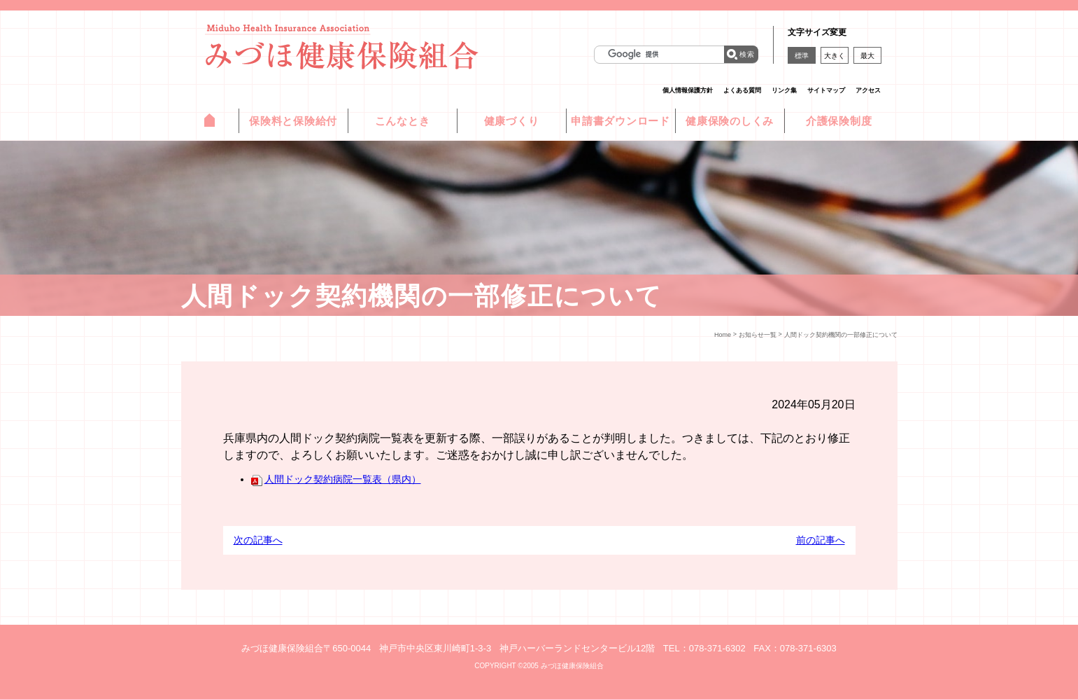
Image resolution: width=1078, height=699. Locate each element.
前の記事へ (820, 540)
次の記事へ (258, 540)
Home (722, 334)
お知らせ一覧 (757, 334)
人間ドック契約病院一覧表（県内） (336, 479)
